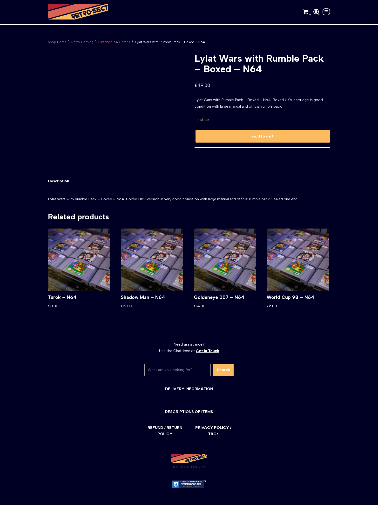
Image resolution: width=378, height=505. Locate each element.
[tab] (59, 182)
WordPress (91, 499)
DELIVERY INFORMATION (189, 389)
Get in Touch (207, 351)
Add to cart (263, 136)
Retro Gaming (82, 42)
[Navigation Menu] (326, 11)
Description (59, 181)
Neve (52, 499)
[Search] (316, 12)
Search (223, 370)
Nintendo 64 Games (114, 42)
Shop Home (57, 42)
